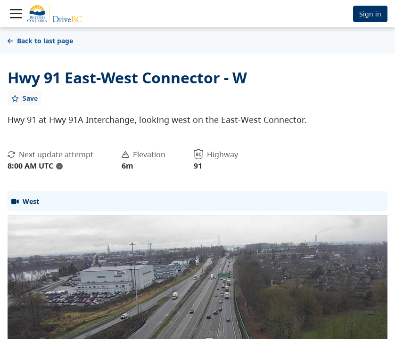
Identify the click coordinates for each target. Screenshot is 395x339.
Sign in (370, 13)
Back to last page (40, 40)
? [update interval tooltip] (59, 166)
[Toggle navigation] (16, 13)
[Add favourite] (24, 97)
